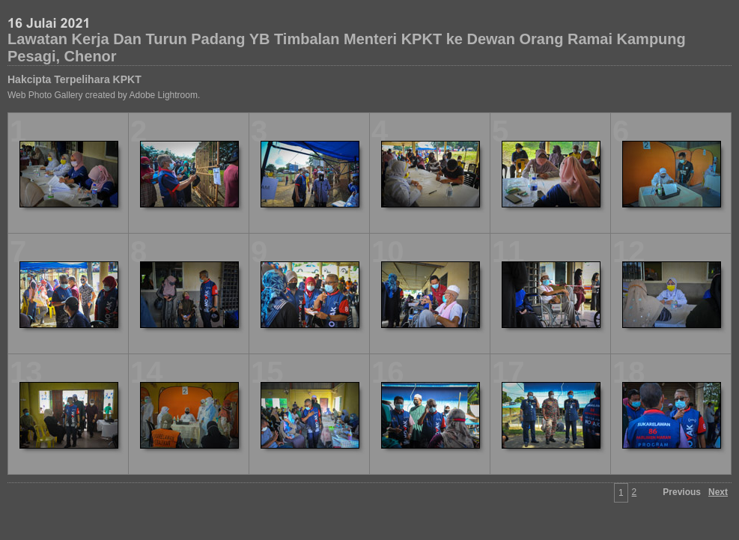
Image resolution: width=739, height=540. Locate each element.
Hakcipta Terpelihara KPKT (74, 79)
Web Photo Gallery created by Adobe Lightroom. (103, 95)
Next (718, 492)
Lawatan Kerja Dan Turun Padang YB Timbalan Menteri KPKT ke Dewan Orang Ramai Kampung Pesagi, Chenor (346, 47)
